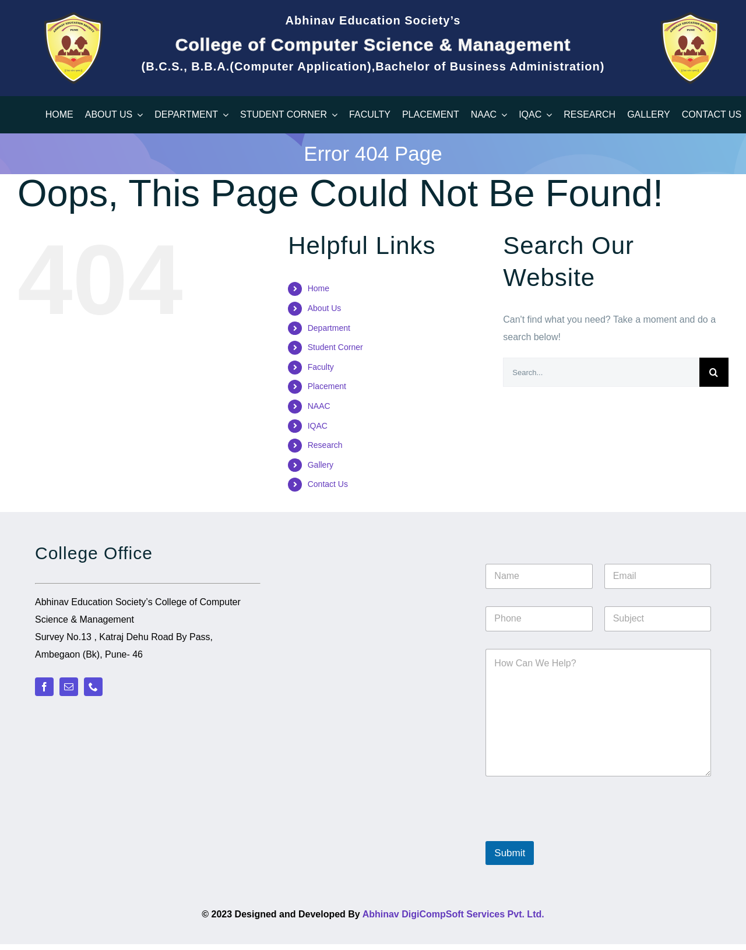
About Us (325, 308)
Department (329, 328)
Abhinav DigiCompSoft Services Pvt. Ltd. (453, 914)
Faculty (321, 367)
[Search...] (601, 372)
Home (318, 288)
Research (325, 445)
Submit (509, 853)
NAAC (319, 406)
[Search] (714, 372)
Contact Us (328, 484)
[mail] (68, 686)
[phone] (93, 686)
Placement (327, 386)
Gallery (320, 464)
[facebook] (44, 686)
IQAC (318, 425)
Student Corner (335, 347)
